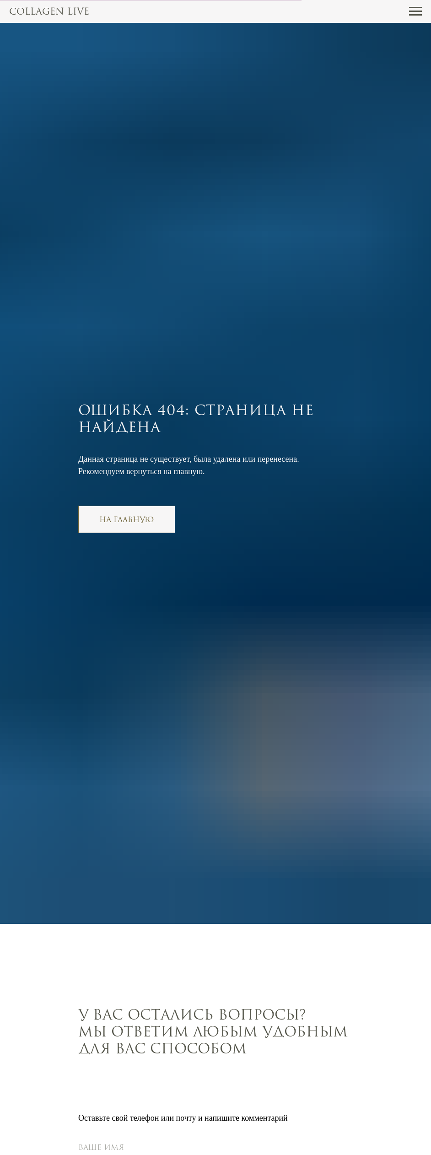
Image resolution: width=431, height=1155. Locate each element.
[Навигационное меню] (415, 11)
